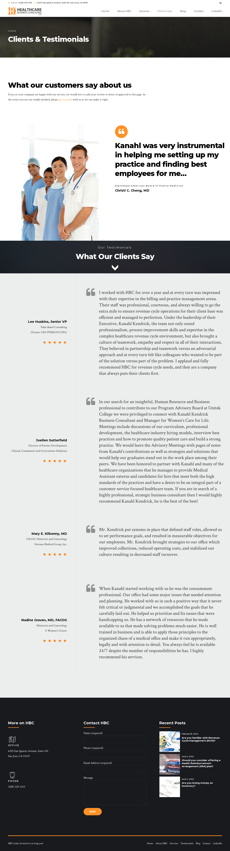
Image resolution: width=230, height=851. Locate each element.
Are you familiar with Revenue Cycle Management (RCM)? (201, 739)
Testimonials (164, 11)
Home (105, 11)
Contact (198, 11)
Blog (183, 11)
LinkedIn (216, 11)
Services (144, 11)
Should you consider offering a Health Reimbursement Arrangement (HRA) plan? (201, 763)
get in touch (65, 100)
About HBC (124, 11)
